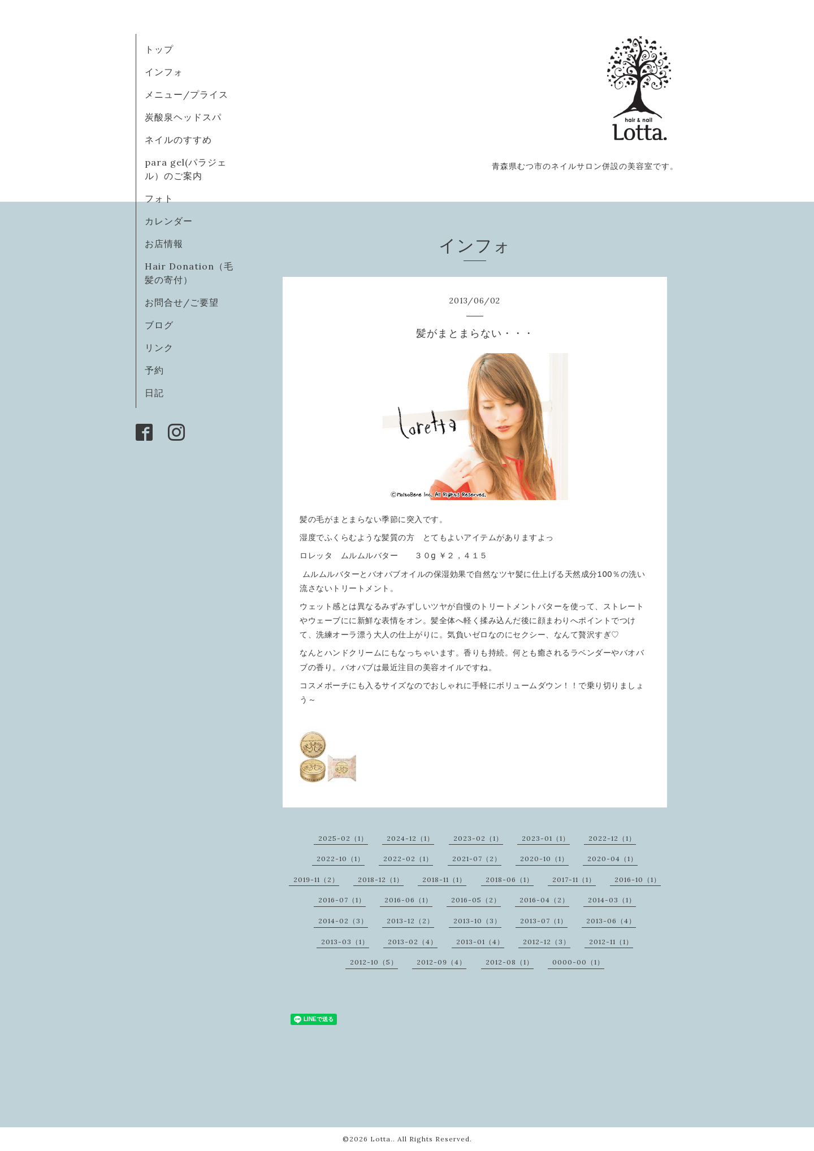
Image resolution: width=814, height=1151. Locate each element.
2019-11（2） (316, 879)
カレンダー (169, 221)
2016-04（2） (544, 900)
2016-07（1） (342, 900)
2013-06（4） (611, 921)
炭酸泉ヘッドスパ (183, 117)
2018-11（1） (444, 879)
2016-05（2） (476, 900)
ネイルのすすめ (178, 139)
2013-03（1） (345, 941)
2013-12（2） (410, 921)
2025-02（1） (343, 838)
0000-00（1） (578, 962)
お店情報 (164, 243)
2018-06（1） (510, 879)
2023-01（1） (546, 838)
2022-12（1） (612, 838)
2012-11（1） (611, 941)
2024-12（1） (410, 838)
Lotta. (381, 1139)
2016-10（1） (637, 879)
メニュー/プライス (186, 94)
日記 (154, 392)
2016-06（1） (408, 900)
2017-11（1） (574, 879)
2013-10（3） (477, 921)
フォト (159, 198)
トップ (159, 49)
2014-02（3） (343, 921)
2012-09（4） (441, 962)
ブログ (159, 325)
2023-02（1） (478, 838)
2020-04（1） (612, 858)
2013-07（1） (544, 921)
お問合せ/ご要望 (182, 302)
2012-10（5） (374, 962)
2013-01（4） (480, 941)
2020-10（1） (544, 858)
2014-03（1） (612, 900)
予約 (154, 370)
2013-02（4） (413, 941)
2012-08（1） (510, 962)
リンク (159, 347)
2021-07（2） (476, 858)
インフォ (164, 71)
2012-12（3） (546, 941)
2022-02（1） (408, 858)
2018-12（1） (381, 879)
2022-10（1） (341, 858)
